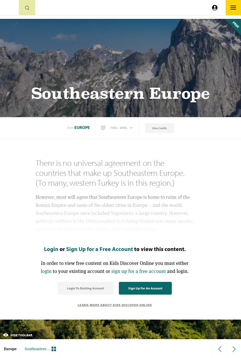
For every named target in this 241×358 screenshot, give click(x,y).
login (46, 271)
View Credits (159, 128)
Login (51, 248)
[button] (117, 128)
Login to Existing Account (85, 288)
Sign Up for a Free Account (99, 248)
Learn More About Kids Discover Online (115, 305)
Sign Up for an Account (145, 288)
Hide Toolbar (17, 335)
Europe (82, 127)
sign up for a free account (138, 271)
